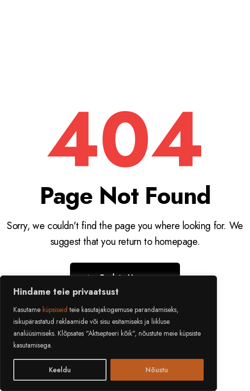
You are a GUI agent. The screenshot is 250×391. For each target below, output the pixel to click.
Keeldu (60, 370)
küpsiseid (55, 309)
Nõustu (156, 370)
